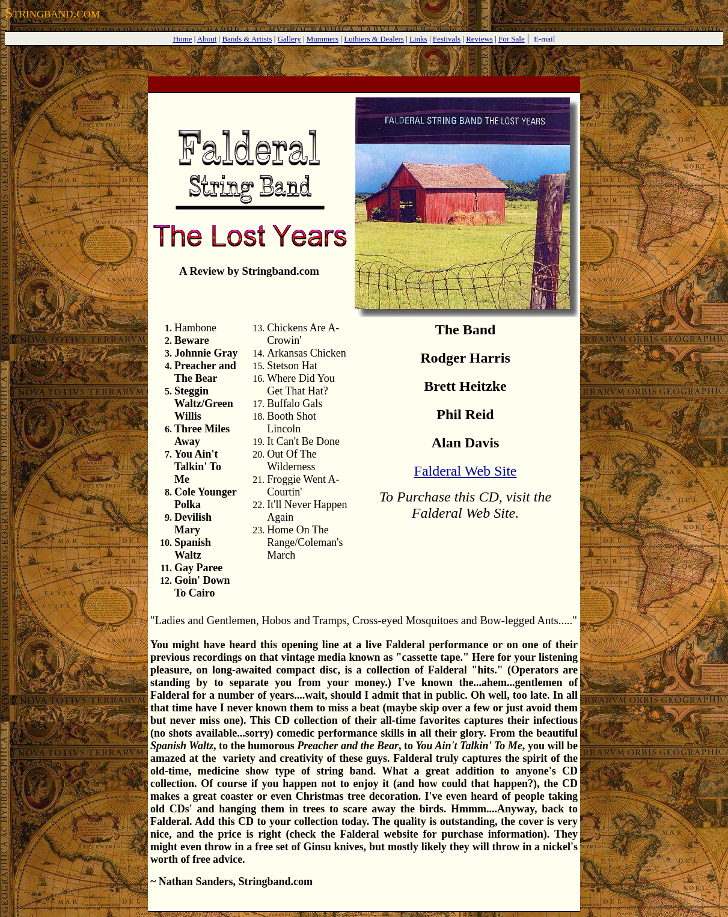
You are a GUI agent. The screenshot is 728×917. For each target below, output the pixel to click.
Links (418, 38)
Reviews (479, 38)
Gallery (289, 38)
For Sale (511, 38)
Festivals (446, 38)
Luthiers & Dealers (374, 38)
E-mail (544, 38)
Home (182, 38)
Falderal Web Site (465, 471)
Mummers (322, 38)
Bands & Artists (247, 38)
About (207, 38)
